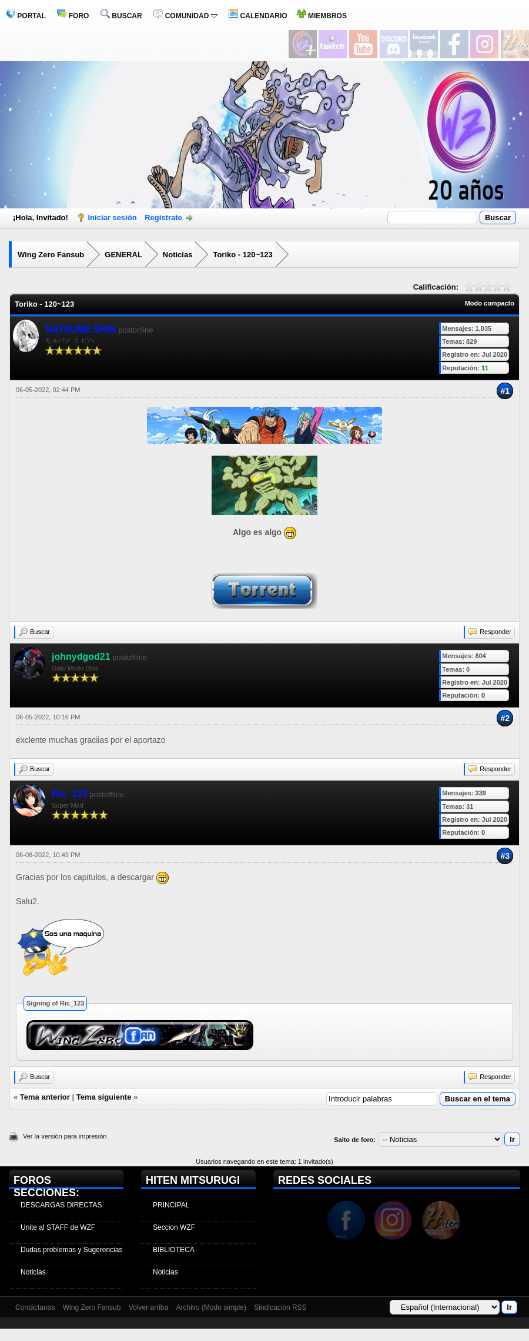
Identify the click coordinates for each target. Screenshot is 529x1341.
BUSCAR (121, 16)
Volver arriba (148, 1307)
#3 (505, 856)
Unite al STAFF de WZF (58, 1227)
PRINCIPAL (171, 1205)
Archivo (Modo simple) (211, 1307)
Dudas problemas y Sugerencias (71, 1250)
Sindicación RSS (280, 1307)
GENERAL (123, 254)
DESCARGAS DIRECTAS (61, 1205)
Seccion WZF (174, 1227)
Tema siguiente (104, 1097)
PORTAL (26, 16)
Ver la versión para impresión (64, 1136)
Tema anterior (45, 1097)
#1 (505, 391)
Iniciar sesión (112, 217)
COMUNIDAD (185, 16)
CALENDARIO (258, 16)
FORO (73, 16)
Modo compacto (489, 303)
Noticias (178, 254)
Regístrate (163, 217)
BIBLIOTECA (174, 1250)
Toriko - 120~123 (242, 254)
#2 (505, 718)
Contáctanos (35, 1307)
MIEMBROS (322, 16)
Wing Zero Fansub (51, 254)
